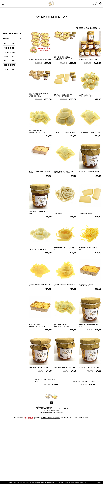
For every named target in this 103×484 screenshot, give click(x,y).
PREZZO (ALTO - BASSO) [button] (88, 28)
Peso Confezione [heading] (12, 34)
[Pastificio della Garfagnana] (51, 4)
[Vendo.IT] (28, 449)
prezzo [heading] (12, 39)
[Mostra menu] (3, 4)
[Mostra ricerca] (93, 4)
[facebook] (51, 435)
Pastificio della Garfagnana (50, 449)
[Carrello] (100, 4)
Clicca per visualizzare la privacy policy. (76, 482)
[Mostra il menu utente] (96, 4)
